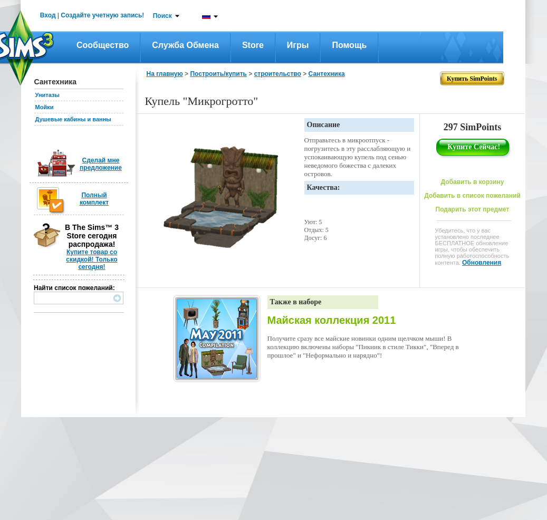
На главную (165, 74)
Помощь (349, 45)
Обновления (481, 262)
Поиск (162, 16)
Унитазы (47, 95)
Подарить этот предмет (473, 209)
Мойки (44, 107)
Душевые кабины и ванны (73, 119)
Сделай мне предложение (101, 164)
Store (253, 45)
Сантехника (327, 74)
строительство (277, 74)
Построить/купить (218, 74)
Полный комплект (94, 198)
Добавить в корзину (472, 182)
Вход (48, 15)
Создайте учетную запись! (102, 15)
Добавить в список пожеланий (472, 195)
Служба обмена (185, 45)
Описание (323, 125)
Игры (298, 45)
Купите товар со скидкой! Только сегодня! (91, 259)
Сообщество (102, 45)
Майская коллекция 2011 (331, 320)
